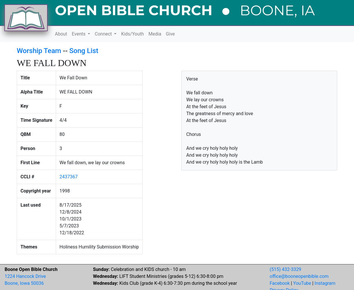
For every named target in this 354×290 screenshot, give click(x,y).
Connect (104, 34)
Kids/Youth (132, 34)
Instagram (324, 283)
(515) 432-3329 (285, 269)
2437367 (68, 176)
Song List (83, 51)
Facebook (280, 283)
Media (154, 34)
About (61, 34)
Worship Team (39, 51)
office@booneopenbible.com (299, 276)
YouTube (302, 283)
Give (170, 34)
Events (79, 34)
